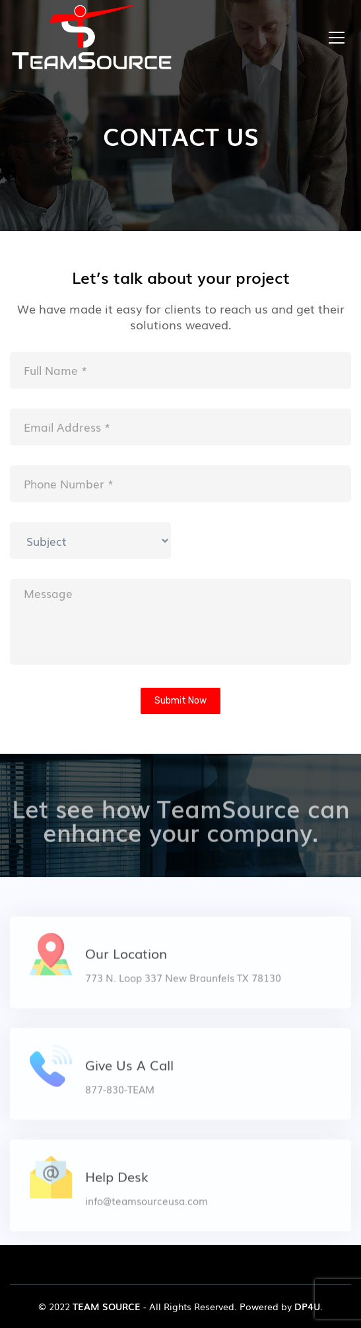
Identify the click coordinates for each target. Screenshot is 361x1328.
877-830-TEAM (119, 1094)
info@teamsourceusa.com (146, 1206)
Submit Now (180, 700)
